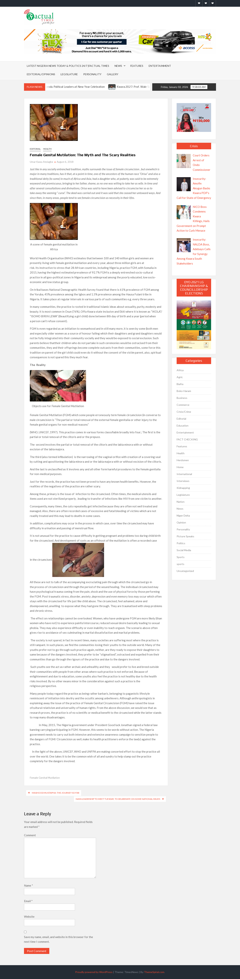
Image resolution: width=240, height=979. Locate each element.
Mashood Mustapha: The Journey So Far (55, 792)
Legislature (69, 74)
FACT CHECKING (187, 439)
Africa (180, 370)
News (118, 65)
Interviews (183, 480)
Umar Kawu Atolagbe (41, 161)
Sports (180, 557)
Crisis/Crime (184, 411)
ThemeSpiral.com (154, 972)
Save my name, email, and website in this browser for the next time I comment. (58, 939)
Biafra (180, 384)
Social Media (184, 550)
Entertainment (160, 65)
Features (136, 65)
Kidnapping (183, 487)
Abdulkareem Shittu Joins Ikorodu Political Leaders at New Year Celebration (66, 86)
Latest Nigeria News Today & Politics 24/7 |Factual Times (68, 65)
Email (28, 901)
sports (180, 564)
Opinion (181, 522)
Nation (180, 501)
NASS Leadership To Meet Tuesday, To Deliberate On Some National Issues (118, 799)
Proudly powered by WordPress (93, 972)
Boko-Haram (184, 390)
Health (47, 148)
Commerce (183, 404)
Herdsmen (183, 460)
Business (182, 397)
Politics (181, 543)
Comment (30, 835)
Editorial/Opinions (41, 74)
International (184, 474)
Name (28, 885)
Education (182, 425)
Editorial (35, 148)
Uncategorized (185, 570)
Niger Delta (183, 515)
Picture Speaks (185, 536)
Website (29, 916)
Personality (92, 74)
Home (180, 467)
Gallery (112, 74)
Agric (180, 377)
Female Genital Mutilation (45, 777)
